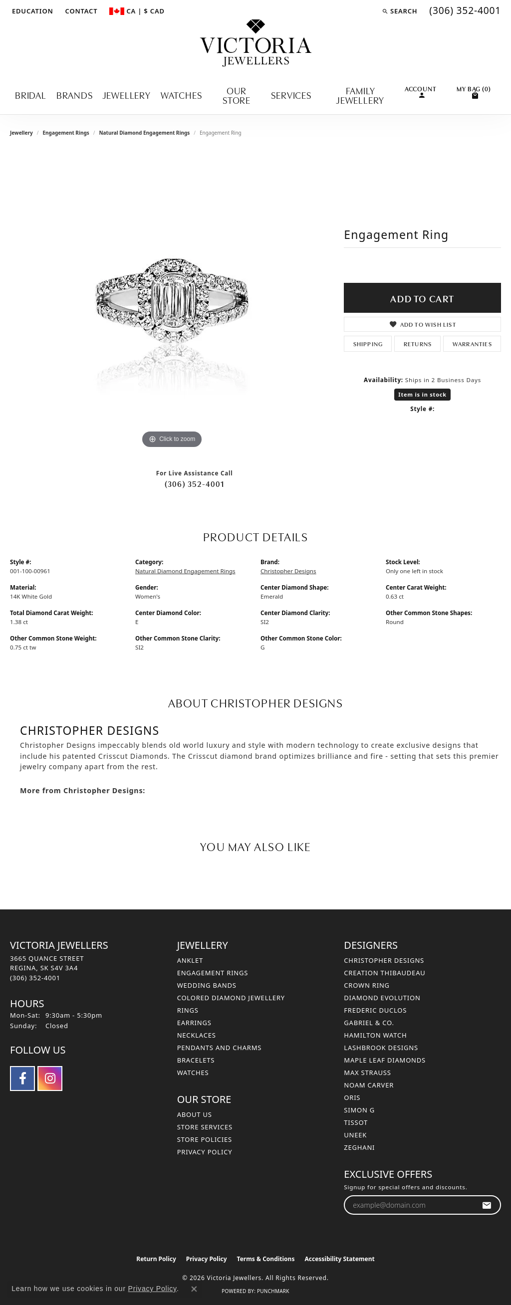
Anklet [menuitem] (190, 960)
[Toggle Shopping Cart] (474, 91)
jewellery (21, 132)
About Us (194, 1114)
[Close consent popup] (194, 1289)
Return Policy (156, 1259)
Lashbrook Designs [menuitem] (381, 1047)
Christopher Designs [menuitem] (384, 960)
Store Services (205, 1126)
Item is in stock (422, 394)
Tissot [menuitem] (356, 1122)
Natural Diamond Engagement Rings (144, 132)
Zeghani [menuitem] (359, 1147)
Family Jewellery (360, 94)
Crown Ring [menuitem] (367, 985)
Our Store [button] (237, 94)
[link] (80, 10)
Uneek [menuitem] (355, 1134)
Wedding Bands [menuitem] (207, 985)
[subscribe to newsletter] (487, 1205)
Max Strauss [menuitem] (367, 1072)
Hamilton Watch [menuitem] (375, 1035)
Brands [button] (74, 94)
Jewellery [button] (127, 94)
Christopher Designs (288, 571)
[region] (172, 301)
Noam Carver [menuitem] (369, 1085)
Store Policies (204, 1139)
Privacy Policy (205, 1151)
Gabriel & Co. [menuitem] (369, 1022)
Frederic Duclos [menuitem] (375, 1010)
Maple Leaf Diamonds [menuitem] (385, 1060)
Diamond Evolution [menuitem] (382, 997)
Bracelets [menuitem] (196, 1060)
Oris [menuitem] (352, 1097)
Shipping (368, 343)
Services (291, 94)
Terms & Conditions (266, 1259)
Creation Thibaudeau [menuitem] (384, 972)
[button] (31, 10)
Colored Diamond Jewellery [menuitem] (231, 997)
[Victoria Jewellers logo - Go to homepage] (256, 43)
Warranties (472, 343)
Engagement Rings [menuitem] (213, 972)
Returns (418, 343)
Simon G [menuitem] (359, 1109)
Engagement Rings (65, 132)
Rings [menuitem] (188, 1010)
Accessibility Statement (339, 1259)
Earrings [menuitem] (194, 1022)
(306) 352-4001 (195, 483)
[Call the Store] (35, 977)
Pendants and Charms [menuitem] (219, 1047)
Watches (181, 94)
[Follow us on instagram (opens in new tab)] (49, 1078)
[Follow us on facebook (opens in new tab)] (22, 1078)
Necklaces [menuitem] (196, 1035)
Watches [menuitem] (193, 1072)
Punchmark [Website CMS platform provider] (273, 1291)
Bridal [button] (30, 94)
